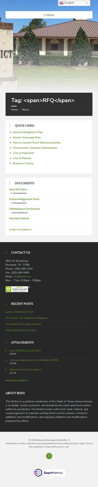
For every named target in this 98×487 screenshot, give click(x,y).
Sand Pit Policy (18, 189)
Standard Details (19, 218)
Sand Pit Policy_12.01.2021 (25, 350)
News (25, 109)
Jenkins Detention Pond (19, 312)
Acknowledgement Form (24, 199)
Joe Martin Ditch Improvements (23, 324)
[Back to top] (49, 456)
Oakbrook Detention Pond (21, 330)
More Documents (20, 229)
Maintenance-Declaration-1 (25, 369)
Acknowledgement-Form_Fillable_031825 (33, 360)
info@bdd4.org (22, 276)
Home (14, 109)
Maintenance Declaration (24, 209)
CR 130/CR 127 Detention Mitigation (27, 318)
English (66, 3)
